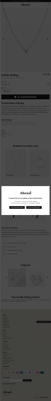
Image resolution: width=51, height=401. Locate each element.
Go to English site (34, 207)
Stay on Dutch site (17, 207)
